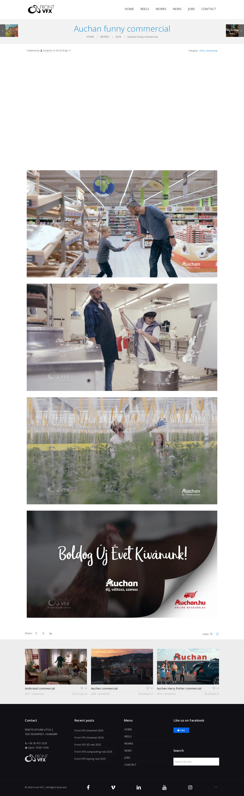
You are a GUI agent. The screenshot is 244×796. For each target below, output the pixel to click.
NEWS (128, 750)
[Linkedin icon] (138, 787)
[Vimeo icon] (113, 787)
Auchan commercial (104, 688)
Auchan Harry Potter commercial (179, 688)
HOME (128, 729)
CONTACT (130, 764)
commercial (211, 50)
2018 (118, 36)
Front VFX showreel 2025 (88, 730)
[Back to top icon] (216, 787)
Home (90, 36)
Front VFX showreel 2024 (88, 737)
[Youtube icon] (164, 787)
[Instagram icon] (190, 787)
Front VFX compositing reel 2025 (93, 751)
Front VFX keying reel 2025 (90, 759)
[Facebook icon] (88, 787)
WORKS (104, 36)
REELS (128, 736)
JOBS (127, 757)
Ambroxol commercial (40, 688)
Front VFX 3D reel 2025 (87, 744)
